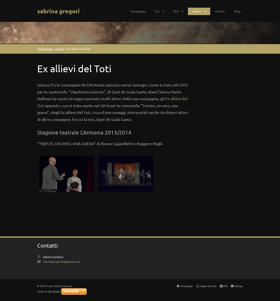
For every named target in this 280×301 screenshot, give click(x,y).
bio (157, 11)
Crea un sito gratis (48, 291)
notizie (220, 11)
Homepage (138, 11)
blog (237, 11)
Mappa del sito (208, 286)
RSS (225, 286)
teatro (196, 11)
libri (176, 11)
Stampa (238, 286)
